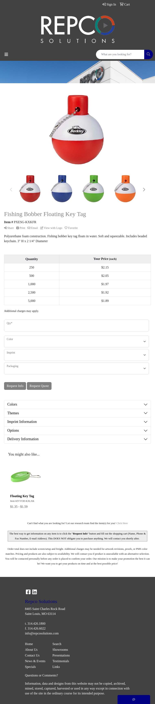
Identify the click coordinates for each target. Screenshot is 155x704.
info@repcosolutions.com (42, 633)
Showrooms (60, 649)
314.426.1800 (36, 623)
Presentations (61, 655)
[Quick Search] (120, 54)
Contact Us (32, 655)
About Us (31, 649)
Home (29, 644)
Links (56, 667)
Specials (30, 667)
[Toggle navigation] (6, 54)
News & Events (35, 661)
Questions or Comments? (41, 675)
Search (57, 644)
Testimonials (61, 661)
